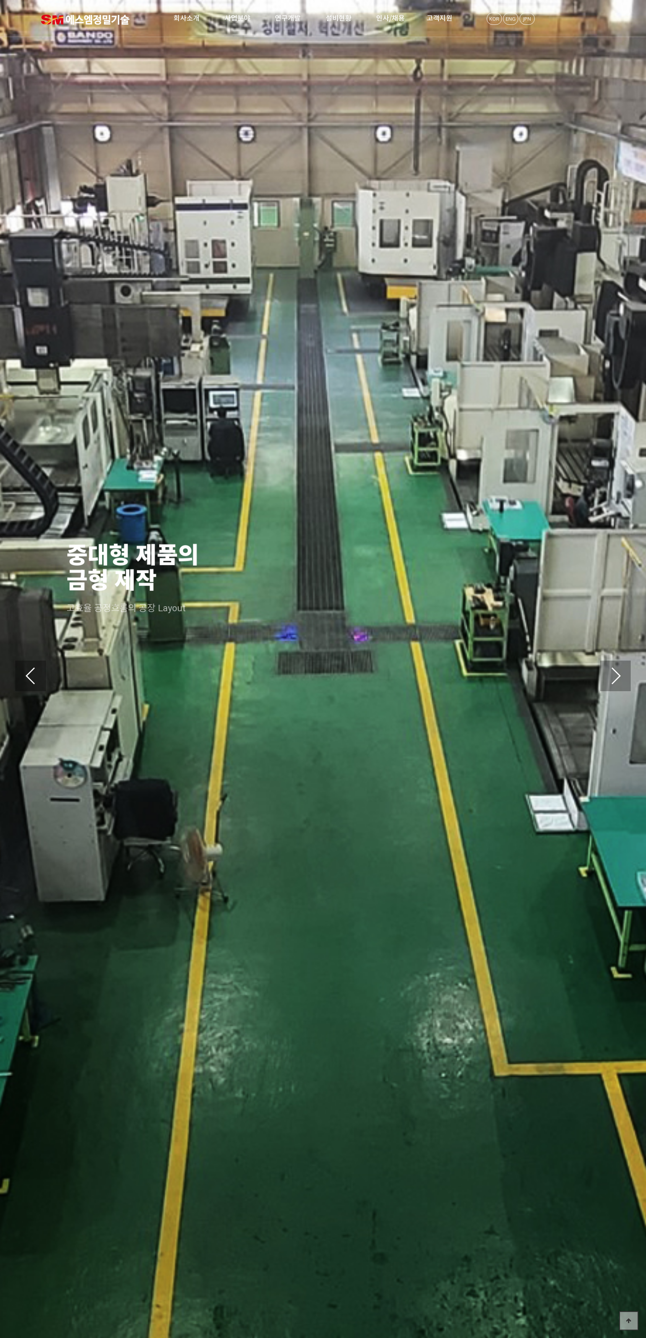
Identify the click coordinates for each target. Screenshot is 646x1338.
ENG (511, 18)
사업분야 (237, 18)
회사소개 (187, 18)
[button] (615, 676)
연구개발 (288, 18)
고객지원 (440, 18)
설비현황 (339, 18)
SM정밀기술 (85, 19)
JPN (527, 18)
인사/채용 (390, 18)
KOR (494, 18)
